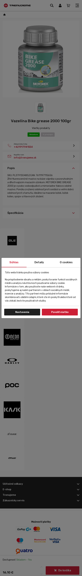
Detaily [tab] (39, 262)
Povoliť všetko (60, 312)
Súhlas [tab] (13, 262)
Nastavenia (22, 312)
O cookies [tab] (66, 262)
